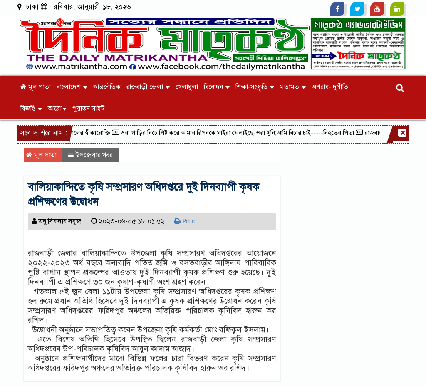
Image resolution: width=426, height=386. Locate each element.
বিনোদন (217, 87)
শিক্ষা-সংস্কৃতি (254, 87)
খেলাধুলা (187, 87)
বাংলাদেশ (72, 87)
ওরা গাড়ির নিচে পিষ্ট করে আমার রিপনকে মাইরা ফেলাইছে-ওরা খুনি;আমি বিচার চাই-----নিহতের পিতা (235, 132)
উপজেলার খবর (94, 155)
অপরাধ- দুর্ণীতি (330, 87)
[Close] (402, 133)
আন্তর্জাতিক (106, 87)
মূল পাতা (35, 87)
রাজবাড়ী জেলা (148, 87)
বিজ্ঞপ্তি (31, 108)
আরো (57, 108)
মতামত (293, 87)
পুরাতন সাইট (88, 108)
